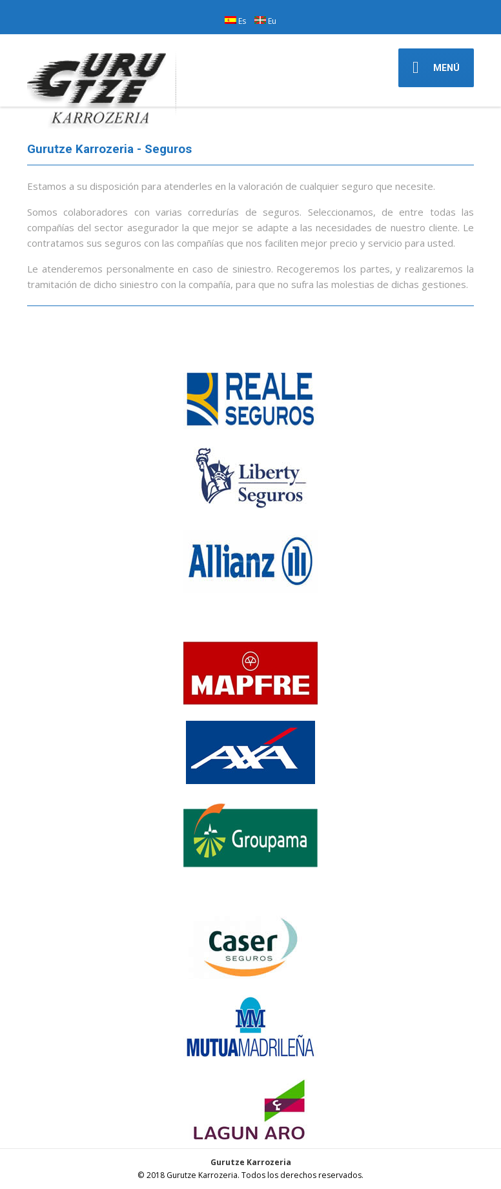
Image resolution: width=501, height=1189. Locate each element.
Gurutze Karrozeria (250, 1162)
